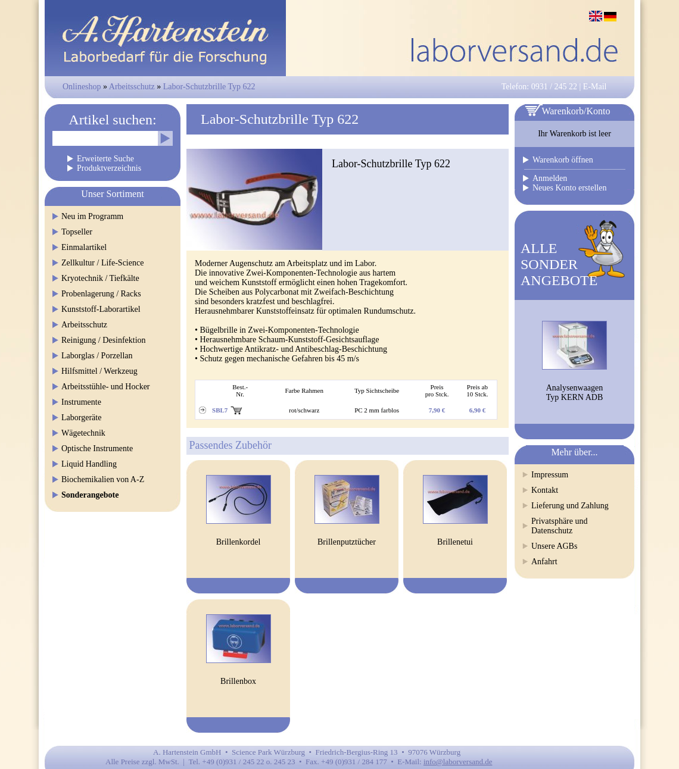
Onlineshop (82, 86)
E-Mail (595, 86)
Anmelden (549, 178)
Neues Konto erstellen (569, 187)
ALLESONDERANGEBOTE (559, 264)
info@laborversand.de (458, 761)
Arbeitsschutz (132, 86)
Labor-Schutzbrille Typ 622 (209, 86)
